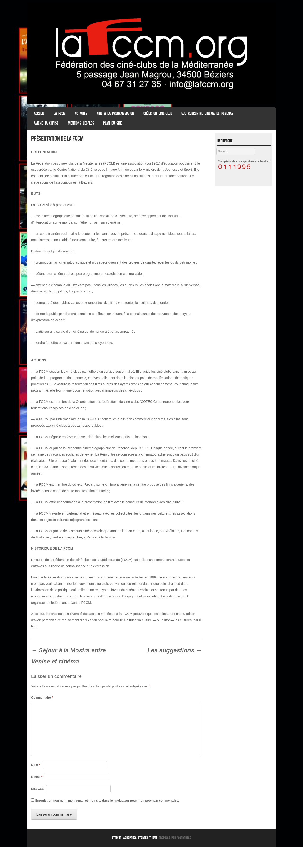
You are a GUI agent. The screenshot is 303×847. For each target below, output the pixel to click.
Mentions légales (81, 123)
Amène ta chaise (46, 123)
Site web (37, 789)
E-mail (37, 777)
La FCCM (60, 113)
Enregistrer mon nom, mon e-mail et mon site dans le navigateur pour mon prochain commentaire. (107, 800)
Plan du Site (112, 123)
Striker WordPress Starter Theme (134, 838)
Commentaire (42, 697)
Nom (35, 764)
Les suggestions (174, 650)
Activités (81, 113)
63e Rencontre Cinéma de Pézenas (207, 113)
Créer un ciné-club (157, 113)
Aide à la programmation (115, 113)
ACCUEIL (39, 113)
